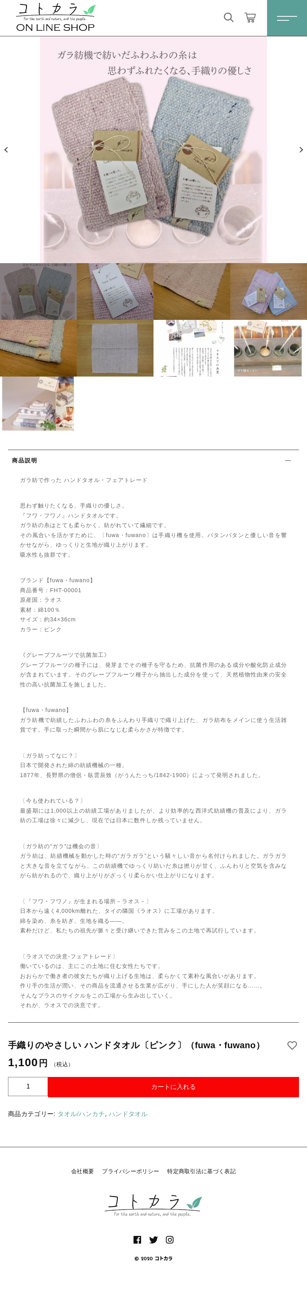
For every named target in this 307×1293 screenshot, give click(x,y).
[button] (6, 150)
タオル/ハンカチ (81, 1114)
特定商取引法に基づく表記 (201, 1171)
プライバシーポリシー (130, 1171)
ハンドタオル (128, 1114)
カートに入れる (173, 1086)
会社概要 (82, 1171)
